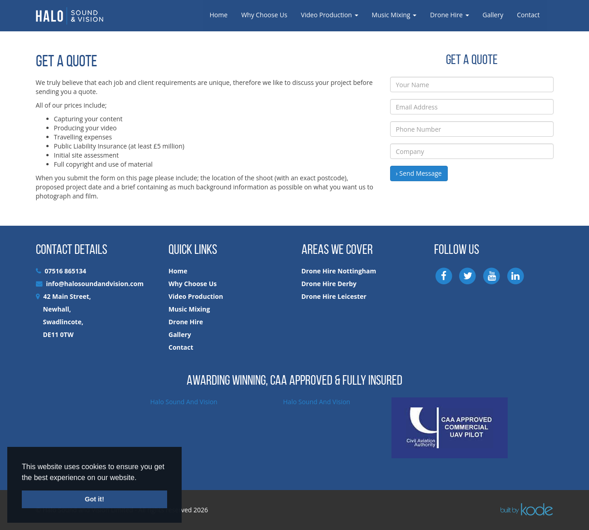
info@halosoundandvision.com (95, 283)
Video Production (329, 14)
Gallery (493, 14)
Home (219, 14)
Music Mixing (394, 14)
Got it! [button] (94, 499)
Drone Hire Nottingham (339, 271)
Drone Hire (449, 14)
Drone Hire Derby (329, 283)
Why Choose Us (264, 14)
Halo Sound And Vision (184, 401)
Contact (528, 14)
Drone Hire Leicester (334, 296)
